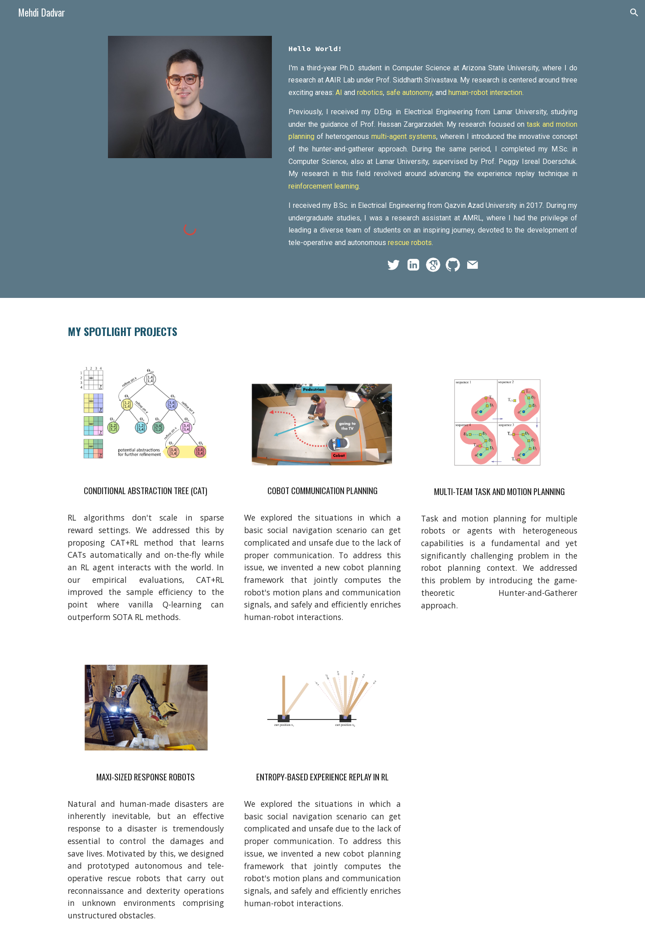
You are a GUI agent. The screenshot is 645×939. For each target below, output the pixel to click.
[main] (433, 145)
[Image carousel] (146, 416)
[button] (634, 12)
